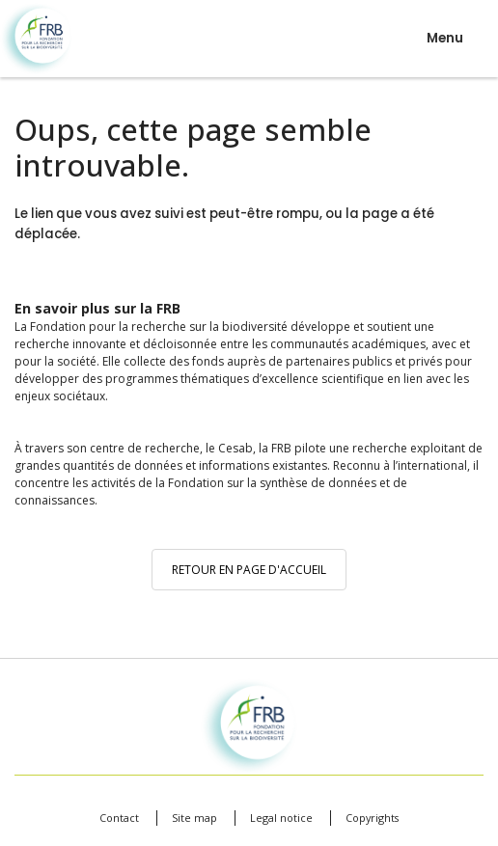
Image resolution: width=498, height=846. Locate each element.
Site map (194, 817)
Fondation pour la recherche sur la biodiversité (36, 39)
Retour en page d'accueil (249, 569)
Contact (119, 817)
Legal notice (281, 817)
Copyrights (372, 817)
